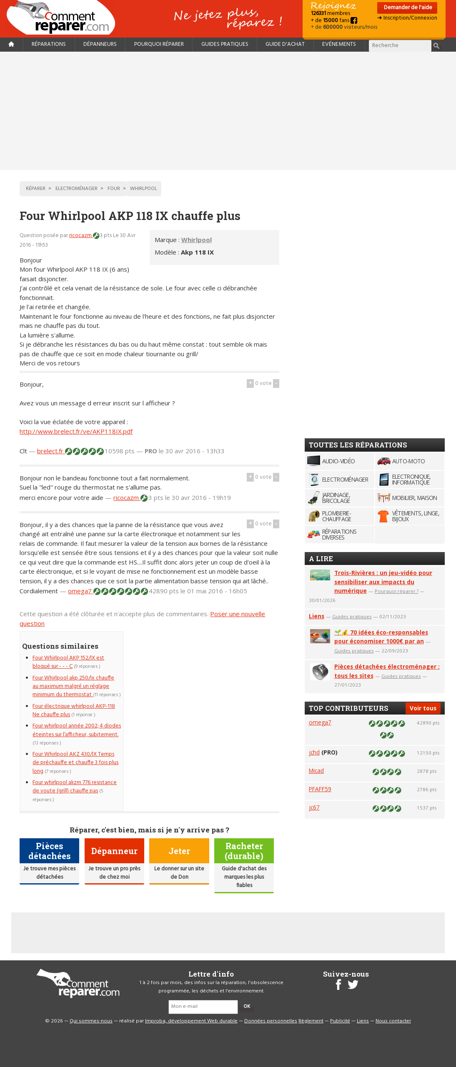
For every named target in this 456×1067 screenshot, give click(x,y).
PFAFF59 (320, 789)
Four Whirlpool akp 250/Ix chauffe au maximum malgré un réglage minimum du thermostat (73, 687)
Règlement (310, 1021)
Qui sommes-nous (91, 1021)
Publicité (340, 1021)
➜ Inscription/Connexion (407, 18)
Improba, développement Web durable (191, 1021)
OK (246, 1006)
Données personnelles (270, 1021)
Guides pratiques (224, 44)
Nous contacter (393, 1021)
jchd (314, 752)
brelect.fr (51, 451)
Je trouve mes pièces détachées (49, 873)
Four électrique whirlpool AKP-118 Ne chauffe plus (74, 710)
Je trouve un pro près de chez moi (114, 873)
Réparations (49, 44)
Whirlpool (196, 239)
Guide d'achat (285, 44)
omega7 (80, 591)
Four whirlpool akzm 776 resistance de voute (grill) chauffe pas (75, 786)
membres (330, 13)
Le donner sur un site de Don (179, 873)
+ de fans (334, 20)
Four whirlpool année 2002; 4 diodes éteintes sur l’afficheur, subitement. (77, 730)
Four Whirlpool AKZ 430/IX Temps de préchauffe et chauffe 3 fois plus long (75, 763)
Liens (316, 616)
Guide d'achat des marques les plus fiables (244, 877)
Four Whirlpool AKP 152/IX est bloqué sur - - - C (68, 662)
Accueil (64, 17)
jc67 (314, 807)
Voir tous (423, 708)
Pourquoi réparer (159, 44)
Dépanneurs (100, 44)
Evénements (339, 44)
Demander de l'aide (407, 7)
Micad (316, 771)
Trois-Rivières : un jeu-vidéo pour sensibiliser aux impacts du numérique (383, 582)
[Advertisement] (228, 110)
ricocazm (81, 235)
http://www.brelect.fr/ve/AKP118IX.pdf (76, 431)
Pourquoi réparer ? (396, 591)
